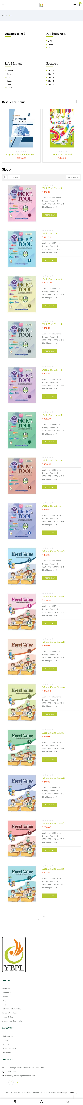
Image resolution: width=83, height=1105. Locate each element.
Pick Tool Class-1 (51, 506)
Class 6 (9, 81)
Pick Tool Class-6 (52, 279)
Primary (52, 63)
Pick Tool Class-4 (52, 369)
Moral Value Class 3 (53, 642)
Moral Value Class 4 (53, 687)
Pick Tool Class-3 (52, 415)
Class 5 (51, 84)
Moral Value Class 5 (53, 732)
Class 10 (9, 71)
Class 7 (9, 84)
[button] (78, 5)
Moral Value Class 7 (53, 823)
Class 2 (51, 74)
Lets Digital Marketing (68, 1092)
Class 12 (9, 77)
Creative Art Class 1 (62, 154)
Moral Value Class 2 (53, 551)
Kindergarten (56, 33)
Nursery (51, 44)
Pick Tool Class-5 (52, 324)
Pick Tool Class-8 (52, 188)
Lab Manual (13, 63)
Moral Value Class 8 (53, 869)
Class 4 (51, 81)
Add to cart (50, 215)
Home (4, 15)
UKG (50, 47)
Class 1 (51, 71)
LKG (50, 41)
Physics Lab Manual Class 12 (21, 154)
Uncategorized (15, 33)
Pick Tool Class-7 (52, 233)
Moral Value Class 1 (53, 596)
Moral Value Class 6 (53, 778)
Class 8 (9, 87)
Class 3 (51, 77)
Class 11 (9, 74)
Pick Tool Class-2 (52, 460)
